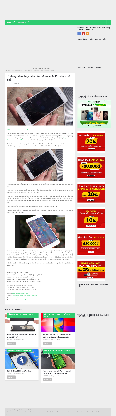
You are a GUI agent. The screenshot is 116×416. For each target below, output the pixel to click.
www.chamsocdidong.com (20, 293)
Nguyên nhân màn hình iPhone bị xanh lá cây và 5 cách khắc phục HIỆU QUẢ (57, 372)
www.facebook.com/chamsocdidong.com (25, 296)
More (11, 343)
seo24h (9, 84)
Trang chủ (11, 22)
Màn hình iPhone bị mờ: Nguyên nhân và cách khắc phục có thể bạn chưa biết (57, 336)
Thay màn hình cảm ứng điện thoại (24, 410)
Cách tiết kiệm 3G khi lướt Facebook (19, 371)
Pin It (28, 130)
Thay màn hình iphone (17, 70)
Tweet (8, 130)
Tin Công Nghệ (24, 22)
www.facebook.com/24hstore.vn (22, 300)
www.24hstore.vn (17, 298)
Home (8, 70)
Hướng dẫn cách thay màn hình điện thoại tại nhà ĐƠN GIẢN (21, 336)
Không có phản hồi (19, 339)
